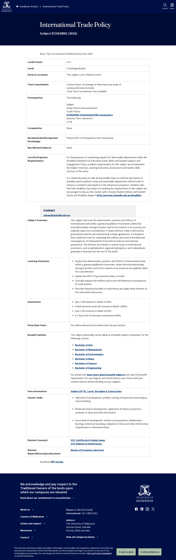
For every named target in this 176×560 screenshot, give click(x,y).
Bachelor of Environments (89, 354)
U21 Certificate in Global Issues (88, 440)
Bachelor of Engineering (88, 367)
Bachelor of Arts (84, 345)
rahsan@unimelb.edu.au (56, 215)
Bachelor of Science (86, 363)
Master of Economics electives (87, 450)
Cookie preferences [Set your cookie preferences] (150, 552)
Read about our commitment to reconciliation (45, 497)
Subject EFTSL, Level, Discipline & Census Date (96, 391)
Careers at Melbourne (32, 516)
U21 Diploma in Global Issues (86, 443)
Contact (24, 537)
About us (25, 509)
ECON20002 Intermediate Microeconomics (90, 114)
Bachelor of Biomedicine (88, 349)
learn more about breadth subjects (106, 374)
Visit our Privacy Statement (99, 553)
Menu (172, 6)
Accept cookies (126, 552)
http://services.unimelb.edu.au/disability (119, 195)
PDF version (57, 461)
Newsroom (26, 530)
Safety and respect (30, 523)
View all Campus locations (80, 537)
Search (165, 6)
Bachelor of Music (84, 358)
